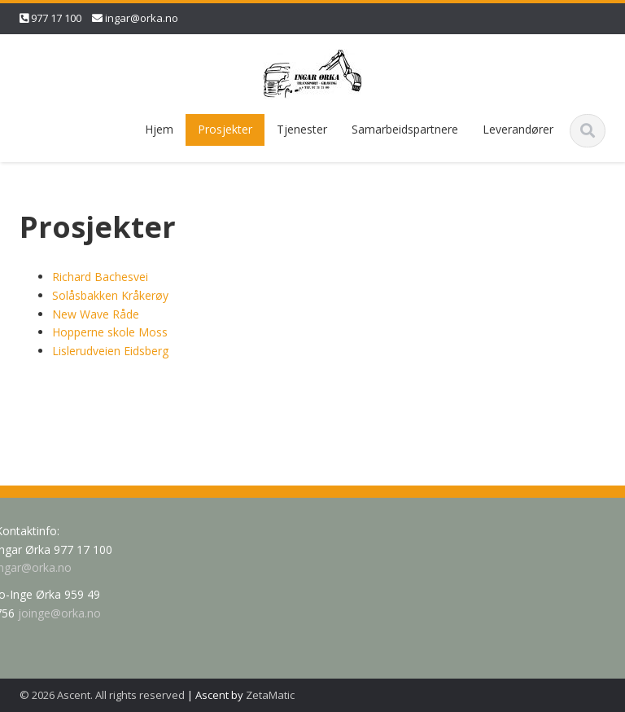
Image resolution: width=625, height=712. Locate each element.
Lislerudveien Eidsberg (110, 350)
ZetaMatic (270, 695)
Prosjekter (225, 129)
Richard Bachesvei (100, 276)
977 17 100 (56, 18)
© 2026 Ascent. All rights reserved (102, 695)
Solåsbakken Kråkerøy (110, 295)
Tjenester (302, 129)
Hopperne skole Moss (110, 332)
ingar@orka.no (141, 18)
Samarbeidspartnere (405, 129)
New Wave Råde (95, 314)
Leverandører (518, 129)
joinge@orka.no (56, 613)
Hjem (159, 129)
